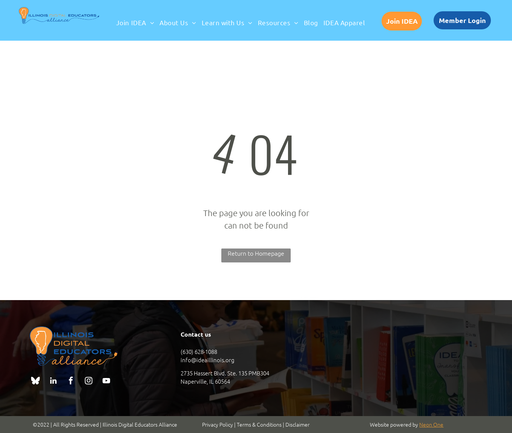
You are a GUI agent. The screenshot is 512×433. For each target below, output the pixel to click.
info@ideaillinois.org (208, 360)
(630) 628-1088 (199, 351)
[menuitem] (135, 22)
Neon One (431, 424)
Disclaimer (297, 424)
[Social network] (35, 381)
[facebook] (71, 381)
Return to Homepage (256, 253)
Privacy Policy (217, 424)
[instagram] (88, 381)
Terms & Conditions (259, 424)
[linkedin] (53, 381)
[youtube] (106, 381)
